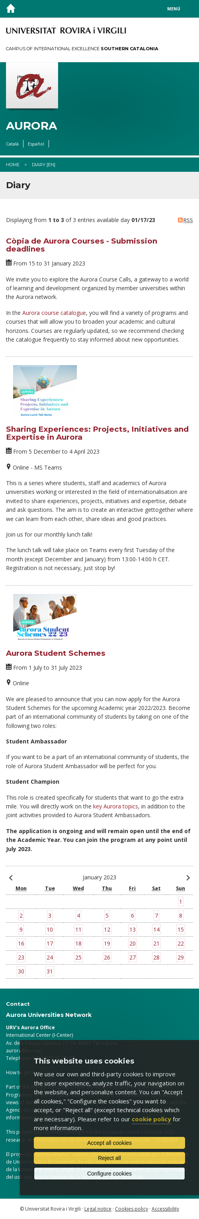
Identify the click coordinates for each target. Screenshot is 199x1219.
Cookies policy (131, 1208)
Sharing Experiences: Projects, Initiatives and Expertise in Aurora (97, 433)
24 (50, 957)
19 (107, 943)
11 (78, 929)
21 (156, 943)
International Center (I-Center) (39, 1035)
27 (132, 957)
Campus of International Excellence (82, 48)
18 (78, 943)
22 (181, 943)
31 (50, 971)
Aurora (31, 126)
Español (36, 144)
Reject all (109, 1158)
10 (50, 929)
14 (156, 929)
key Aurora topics (115, 806)
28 (156, 957)
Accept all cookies (109, 1143)
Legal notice (97, 1208)
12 (107, 929)
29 (181, 957)
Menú (173, 9)
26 (107, 957)
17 (50, 943)
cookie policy (151, 1119)
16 (21, 943)
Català (12, 144)
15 (181, 929)
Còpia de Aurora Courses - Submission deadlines (81, 245)
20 (132, 943)
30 (21, 971)
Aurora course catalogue (54, 313)
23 (21, 957)
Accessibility (165, 1208)
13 (132, 929)
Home (13, 164)
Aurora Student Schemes (55, 653)
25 (78, 957)
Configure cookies (109, 1173)
